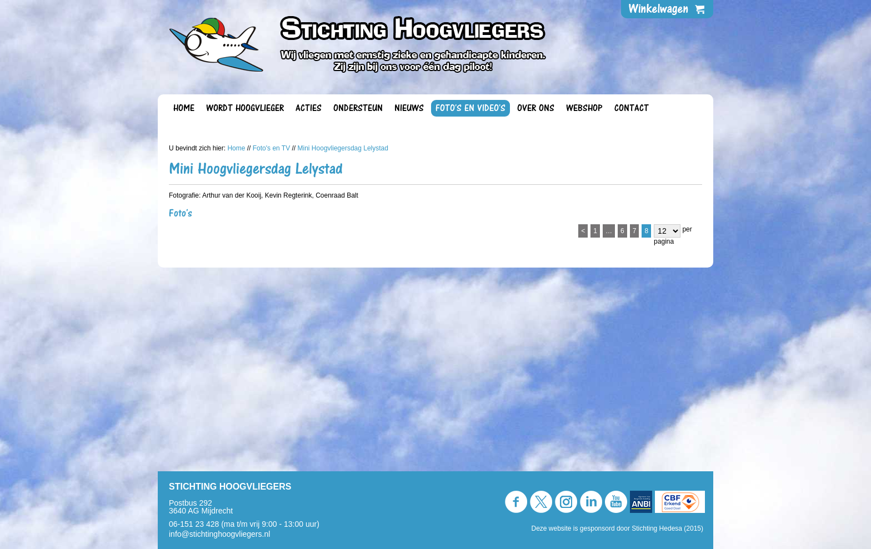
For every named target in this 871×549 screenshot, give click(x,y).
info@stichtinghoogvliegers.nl (219, 534)
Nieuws (409, 108)
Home (183, 108)
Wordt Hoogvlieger (245, 108)
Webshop (584, 108)
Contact (631, 108)
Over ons (535, 108)
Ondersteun (358, 108)
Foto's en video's (470, 108)
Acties (309, 108)
